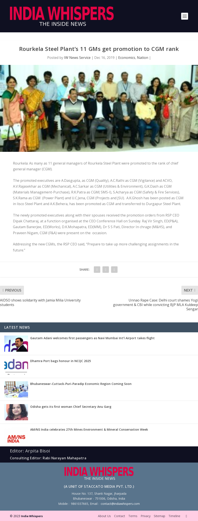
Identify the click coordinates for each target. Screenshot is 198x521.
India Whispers (32, 516)
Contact (119, 516)
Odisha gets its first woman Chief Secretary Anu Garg (70, 407)
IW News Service (77, 57)
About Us (104, 516)
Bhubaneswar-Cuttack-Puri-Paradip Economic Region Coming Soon (81, 384)
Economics (126, 57)
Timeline (174, 516)
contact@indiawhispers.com (120, 504)
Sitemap (159, 516)
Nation (142, 57)
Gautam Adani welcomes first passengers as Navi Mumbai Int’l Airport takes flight (92, 338)
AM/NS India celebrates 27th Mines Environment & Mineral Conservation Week (89, 429)
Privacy (146, 516)
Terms (132, 516)
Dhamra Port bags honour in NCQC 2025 (60, 361)
